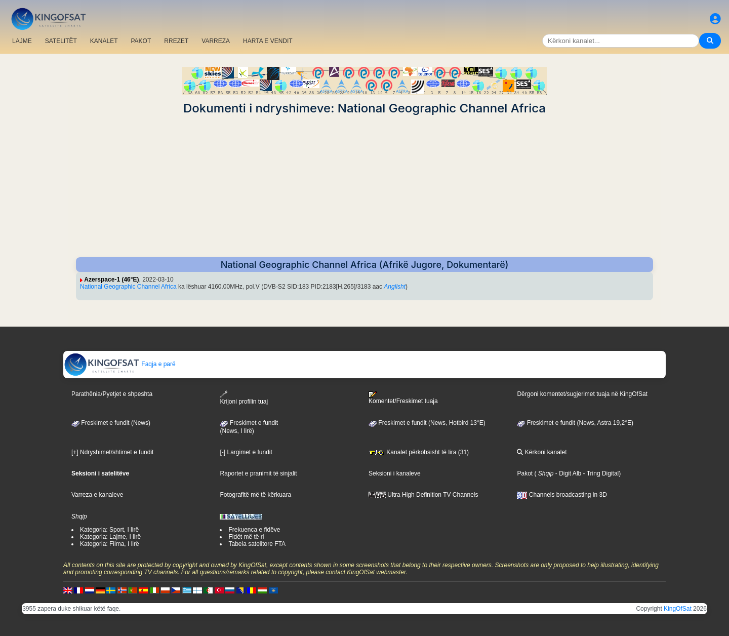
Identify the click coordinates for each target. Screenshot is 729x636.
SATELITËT (61, 41)
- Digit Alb (568, 473)
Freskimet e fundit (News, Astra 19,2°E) (575, 422)
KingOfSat (678, 608)
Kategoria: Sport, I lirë (109, 529)
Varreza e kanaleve (97, 494)
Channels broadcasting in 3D (561, 494)
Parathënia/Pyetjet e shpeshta (111, 394)
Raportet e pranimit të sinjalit (258, 473)
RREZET (176, 41)
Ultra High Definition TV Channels (423, 494)
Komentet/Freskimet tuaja (403, 398)
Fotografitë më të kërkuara (255, 494)
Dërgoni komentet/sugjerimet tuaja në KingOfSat (582, 394)
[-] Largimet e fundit (246, 452)
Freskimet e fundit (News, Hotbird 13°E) (427, 422)
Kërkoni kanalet (541, 452)
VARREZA (215, 41)
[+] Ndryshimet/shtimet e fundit (112, 452)
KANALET (104, 41)
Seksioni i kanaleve (395, 473)
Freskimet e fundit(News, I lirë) (249, 426)
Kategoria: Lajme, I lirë (110, 536)
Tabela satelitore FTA (257, 543)
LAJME (22, 41)
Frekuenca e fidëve (254, 529)
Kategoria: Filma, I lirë (109, 543)
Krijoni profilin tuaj (244, 397)
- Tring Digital (600, 473)
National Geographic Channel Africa (128, 286)
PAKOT (141, 41)
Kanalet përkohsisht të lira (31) (419, 452)
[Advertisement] (364, 186)
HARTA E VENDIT (268, 41)
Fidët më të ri (246, 536)
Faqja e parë (120, 364)
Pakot (525, 473)
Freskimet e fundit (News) (110, 422)
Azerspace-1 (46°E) (111, 279)
